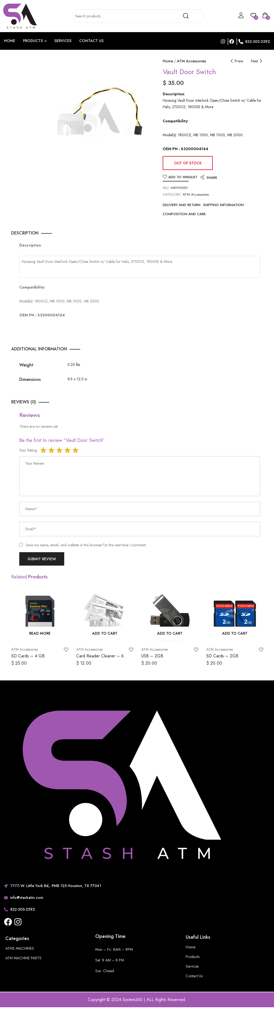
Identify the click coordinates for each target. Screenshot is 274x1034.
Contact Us (91, 40)
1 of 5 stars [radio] (43, 450)
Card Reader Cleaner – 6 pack (100, 659)
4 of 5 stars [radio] (67, 450)
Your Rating (28, 450)
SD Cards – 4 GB (28, 656)
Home (9, 40)
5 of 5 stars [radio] (75, 450)
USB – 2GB (152, 656)
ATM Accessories (191, 61)
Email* (30, 529)
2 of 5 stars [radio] (51, 450)
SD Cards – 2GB (222, 656)
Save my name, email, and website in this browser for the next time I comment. (86, 545)
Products (35, 40)
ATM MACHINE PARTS (23, 958)
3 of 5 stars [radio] (59, 450)
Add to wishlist (182, 177)
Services (62, 40)
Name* (31, 509)
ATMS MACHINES (19, 948)
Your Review (34, 463)
